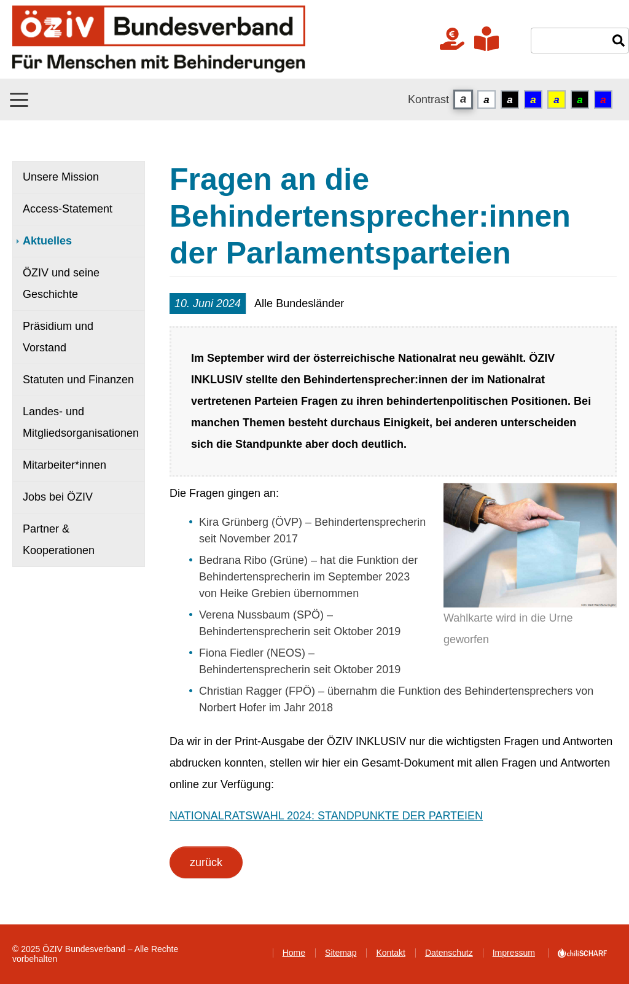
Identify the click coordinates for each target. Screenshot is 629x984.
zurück (206, 862)
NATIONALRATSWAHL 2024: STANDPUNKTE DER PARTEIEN (326, 816)
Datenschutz (449, 953)
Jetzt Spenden (452, 38)
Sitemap (340, 953)
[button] (19, 100)
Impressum (514, 953)
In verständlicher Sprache (486, 38)
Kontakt (390, 953)
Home (294, 953)
